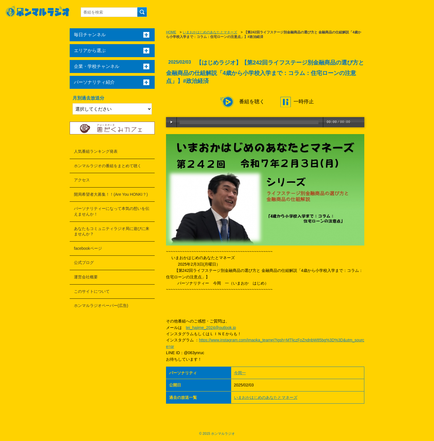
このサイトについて (92, 291)
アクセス (82, 180)
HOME (171, 32)
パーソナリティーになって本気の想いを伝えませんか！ (111, 211)
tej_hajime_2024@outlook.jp (211, 327)
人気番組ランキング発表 (96, 151)
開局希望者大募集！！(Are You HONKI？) (111, 194)
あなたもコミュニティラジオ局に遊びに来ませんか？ (111, 231)
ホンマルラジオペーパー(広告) (101, 305)
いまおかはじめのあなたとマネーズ (210, 32)
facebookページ (88, 248)
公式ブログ (84, 262)
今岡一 (240, 373)
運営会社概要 (86, 277)
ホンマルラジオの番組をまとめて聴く (107, 166)
